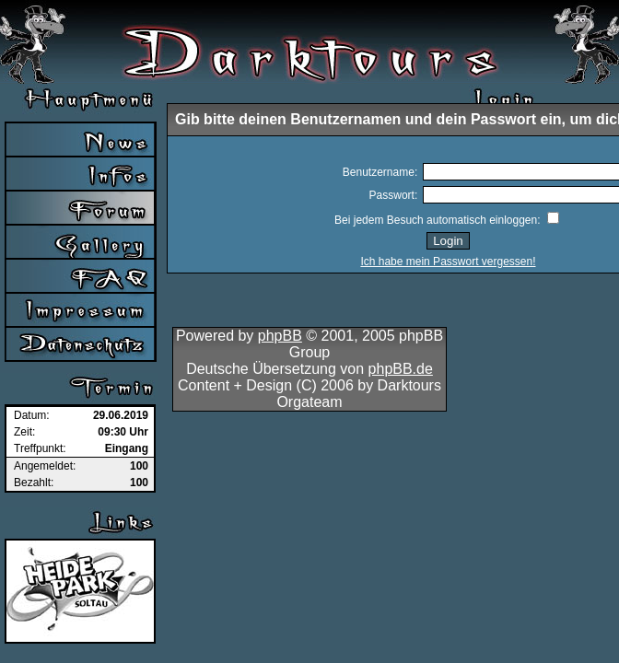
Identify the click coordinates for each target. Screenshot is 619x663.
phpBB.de (400, 369)
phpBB (280, 335)
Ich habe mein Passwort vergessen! (447, 261)
